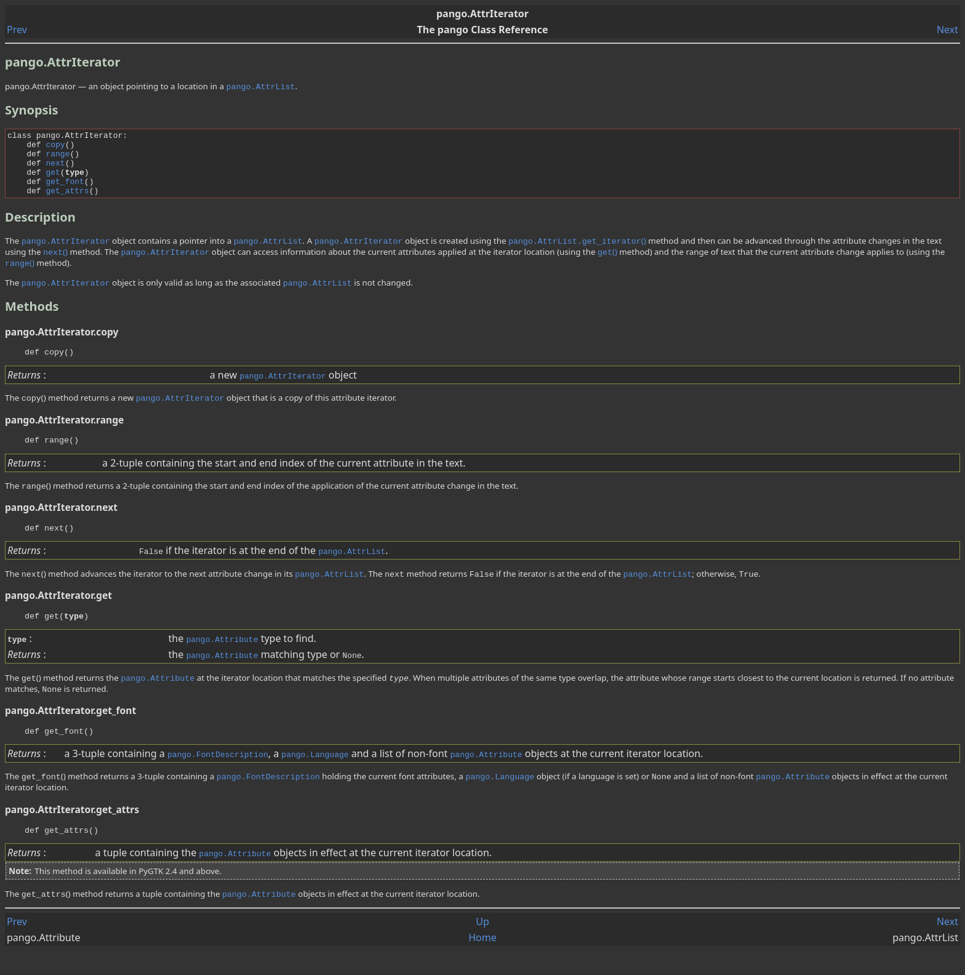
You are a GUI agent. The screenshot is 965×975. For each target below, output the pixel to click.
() (577, 253)
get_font (65, 192)
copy (55, 147)
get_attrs (67, 203)
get (53, 181)
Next (947, 29)
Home (482, 961)
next (55, 169)
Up (482, 945)
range (58, 158)
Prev (17, 29)
